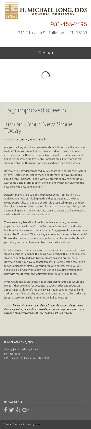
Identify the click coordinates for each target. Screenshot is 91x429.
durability (9, 309)
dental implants (59, 305)
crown (29, 305)
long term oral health (26, 313)
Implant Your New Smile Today (38, 127)
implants (29, 309)
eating (19, 309)
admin (42, 139)
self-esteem (65, 313)
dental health (41, 305)
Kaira (37, 424)
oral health (46, 313)
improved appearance (47, 309)
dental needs (76, 305)
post (55, 313)
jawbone (9, 313)
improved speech (70, 309)
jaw (82, 309)
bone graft (19, 305)
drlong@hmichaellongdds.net (21, 349)
